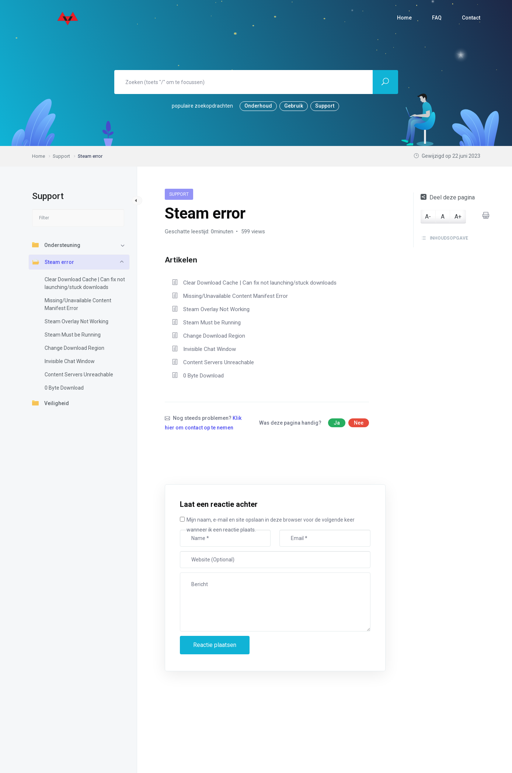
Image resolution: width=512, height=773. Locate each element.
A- (428, 216)
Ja (337, 423)
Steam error (53, 261)
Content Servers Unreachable (79, 374)
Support (324, 106)
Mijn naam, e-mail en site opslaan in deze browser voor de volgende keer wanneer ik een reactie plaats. (271, 525)
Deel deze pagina (448, 197)
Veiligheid (50, 403)
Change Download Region (74, 348)
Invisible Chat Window (70, 361)
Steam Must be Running (73, 335)
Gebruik (293, 106)
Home (404, 18)
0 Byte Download (64, 388)
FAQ (437, 18)
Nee (358, 423)
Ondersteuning (56, 244)
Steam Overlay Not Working (76, 321)
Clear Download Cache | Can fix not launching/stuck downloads (85, 283)
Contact (471, 18)
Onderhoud (258, 106)
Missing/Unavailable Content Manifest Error (78, 304)
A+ (458, 216)
